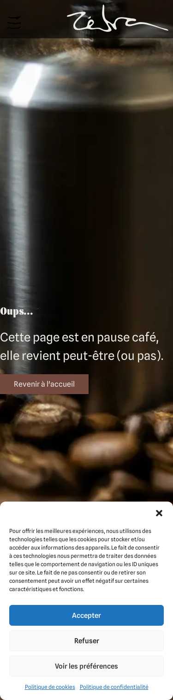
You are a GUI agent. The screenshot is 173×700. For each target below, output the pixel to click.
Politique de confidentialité (114, 686)
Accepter (86, 615)
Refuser (86, 641)
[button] (159, 513)
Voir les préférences (86, 666)
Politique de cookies (50, 686)
